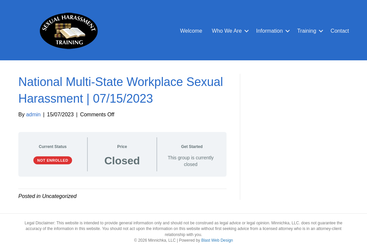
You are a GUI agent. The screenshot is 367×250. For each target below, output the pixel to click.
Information (269, 31)
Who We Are (227, 31)
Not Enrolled (52, 160)
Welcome (191, 31)
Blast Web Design (217, 240)
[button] (246, 31)
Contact (340, 31)
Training (306, 31)
